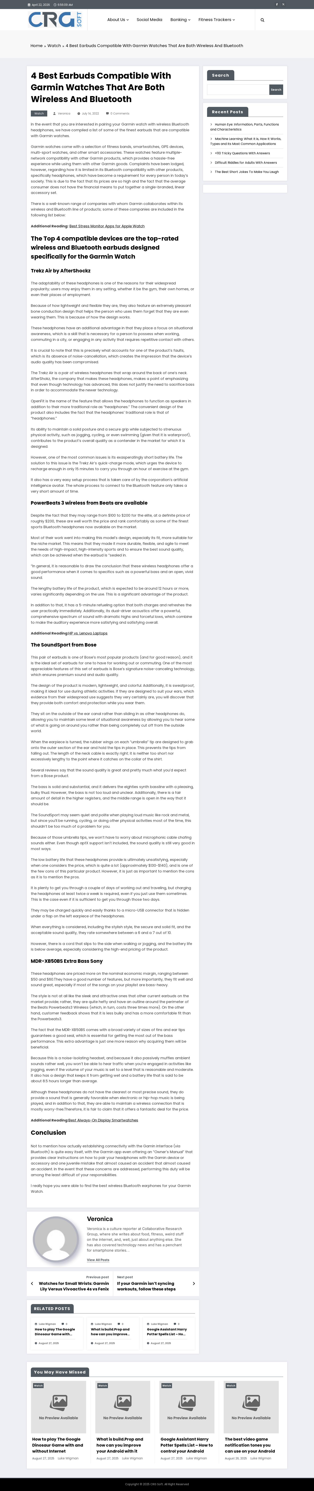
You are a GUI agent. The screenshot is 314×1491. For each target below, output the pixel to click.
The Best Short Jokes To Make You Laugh (247, 172)
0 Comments (120, 113)
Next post (125, 1277)
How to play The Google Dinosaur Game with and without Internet (55, 1332)
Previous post (97, 1277)
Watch (39, 113)
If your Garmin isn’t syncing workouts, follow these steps (146, 1286)
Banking (180, 19)
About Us (118, 19)
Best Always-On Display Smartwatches (103, 1120)
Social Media (149, 19)
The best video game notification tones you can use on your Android (250, 1445)
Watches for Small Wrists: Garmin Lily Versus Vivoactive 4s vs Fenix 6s (74, 1286)
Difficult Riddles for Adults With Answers (246, 162)
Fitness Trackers (216, 19)
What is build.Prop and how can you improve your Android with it (110, 1332)
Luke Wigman (47, 1324)
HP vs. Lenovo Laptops (88, 633)
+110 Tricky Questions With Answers (242, 153)
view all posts (98, 1260)
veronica (64, 113)
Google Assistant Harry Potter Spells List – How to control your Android (167, 1332)
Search (220, 75)
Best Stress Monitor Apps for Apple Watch (107, 226)
